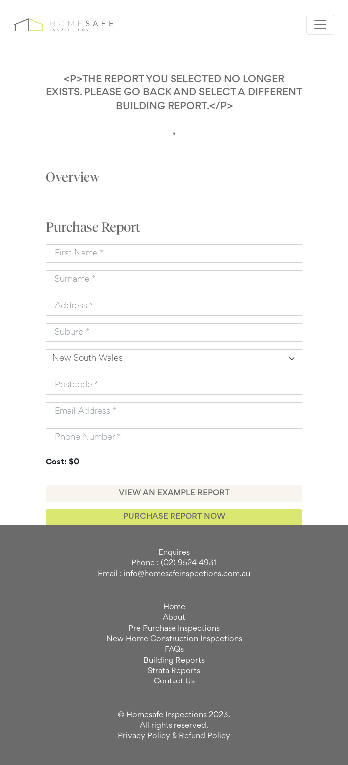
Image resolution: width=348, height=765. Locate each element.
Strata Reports (174, 671)
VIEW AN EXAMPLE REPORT (174, 493)
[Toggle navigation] (320, 25)
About (174, 618)
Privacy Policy (144, 736)
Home (174, 607)
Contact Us (174, 681)
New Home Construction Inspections (174, 639)
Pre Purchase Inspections (174, 629)
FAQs (174, 650)
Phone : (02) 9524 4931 (174, 563)
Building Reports (174, 661)
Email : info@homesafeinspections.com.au (174, 574)
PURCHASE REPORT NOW (174, 517)
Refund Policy (204, 736)
